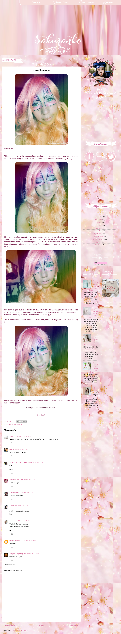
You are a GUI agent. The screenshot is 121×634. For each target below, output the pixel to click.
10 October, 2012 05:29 (21, 449)
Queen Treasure (14, 540)
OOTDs (98, 242)
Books (99, 222)
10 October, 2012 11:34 (35, 462)
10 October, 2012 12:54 (26, 493)
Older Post (73, 625)
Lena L (11, 506)
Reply (11, 442)
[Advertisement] (16, 13)
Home (41, 625)
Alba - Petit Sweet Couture (18, 462)
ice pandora (13, 521)
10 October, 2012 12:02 (28, 480)
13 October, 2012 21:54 (31, 554)
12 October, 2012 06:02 (28, 540)
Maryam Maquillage (16, 554)
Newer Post (10, 625)
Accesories (98, 217)
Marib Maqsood (14, 480)
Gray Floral (95, 389)
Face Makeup (98, 236)
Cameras (99, 228)
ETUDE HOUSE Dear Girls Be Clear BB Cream (93, 367)
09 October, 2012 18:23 (23, 436)
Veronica (12, 436)
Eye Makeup (98, 234)
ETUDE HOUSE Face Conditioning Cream (93, 285)
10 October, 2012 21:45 (22, 506)
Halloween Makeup (15, 424)
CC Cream (99, 225)
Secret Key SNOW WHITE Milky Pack (93, 312)
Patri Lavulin (14, 493)
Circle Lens (98, 231)
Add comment (10, 565)
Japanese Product (98, 239)
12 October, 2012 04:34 (25, 521)
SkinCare (98, 245)
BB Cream (98, 220)
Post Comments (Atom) (20, 630)
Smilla (11, 449)
